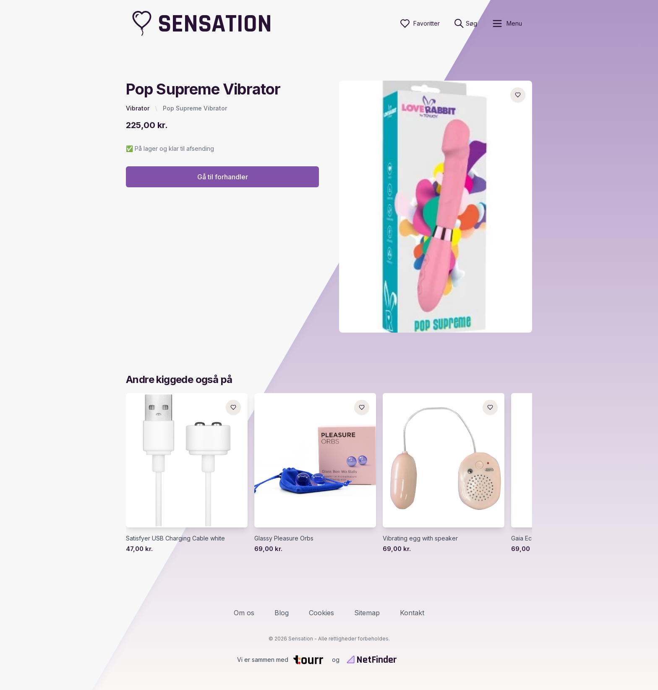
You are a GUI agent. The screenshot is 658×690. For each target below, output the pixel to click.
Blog (281, 613)
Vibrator (137, 108)
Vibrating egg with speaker (420, 538)
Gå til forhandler (222, 177)
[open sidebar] (507, 23)
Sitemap (367, 613)
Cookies (321, 613)
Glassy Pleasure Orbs (283, 538)
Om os (244, 613)
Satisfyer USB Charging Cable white (175, 538)
